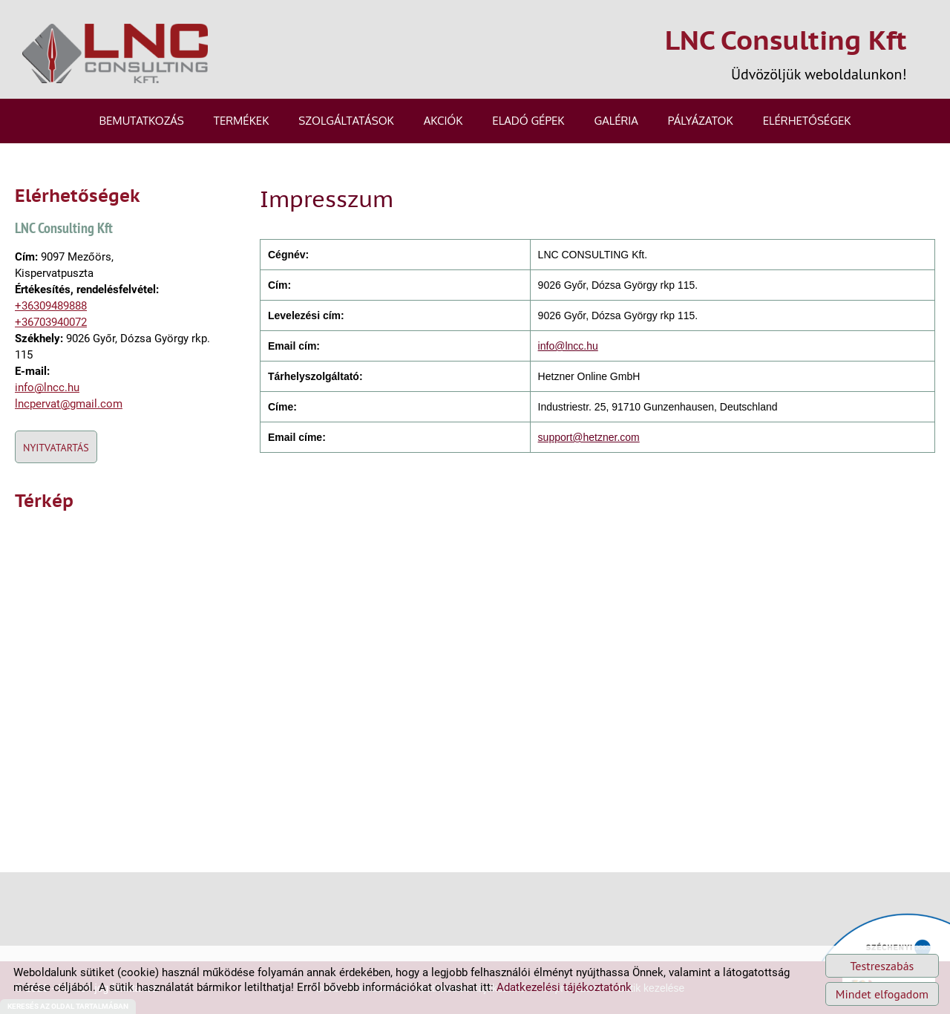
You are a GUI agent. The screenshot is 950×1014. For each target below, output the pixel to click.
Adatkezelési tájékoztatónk (564, 987)
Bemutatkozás (141, 121)
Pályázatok (700, 121)
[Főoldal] (115, 53)
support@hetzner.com (589, 437)
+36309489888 (51, 306)
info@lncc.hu (47, 387)
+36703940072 (51, 322)
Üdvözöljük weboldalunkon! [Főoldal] (786, 53)
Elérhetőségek (807, 121)
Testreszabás (882, 965)
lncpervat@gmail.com (68, 403)
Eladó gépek (528, 121)
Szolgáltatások (345, 121)
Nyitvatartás (56, 447)
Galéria (616, 121)
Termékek (241, 121)
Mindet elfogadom (882, 994)
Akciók (443, 121)
